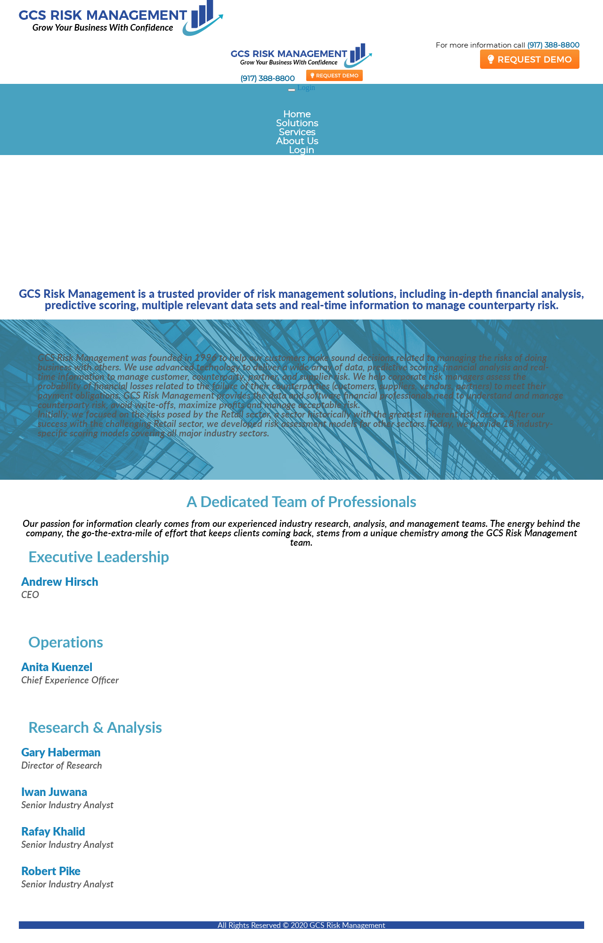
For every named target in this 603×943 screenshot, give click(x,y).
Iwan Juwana (54, 791)
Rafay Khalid (53, 831)
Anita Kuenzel (56, 666)
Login (306, 87)
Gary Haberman (61, 752)
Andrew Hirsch (59, 581)
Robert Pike (51, 870)
